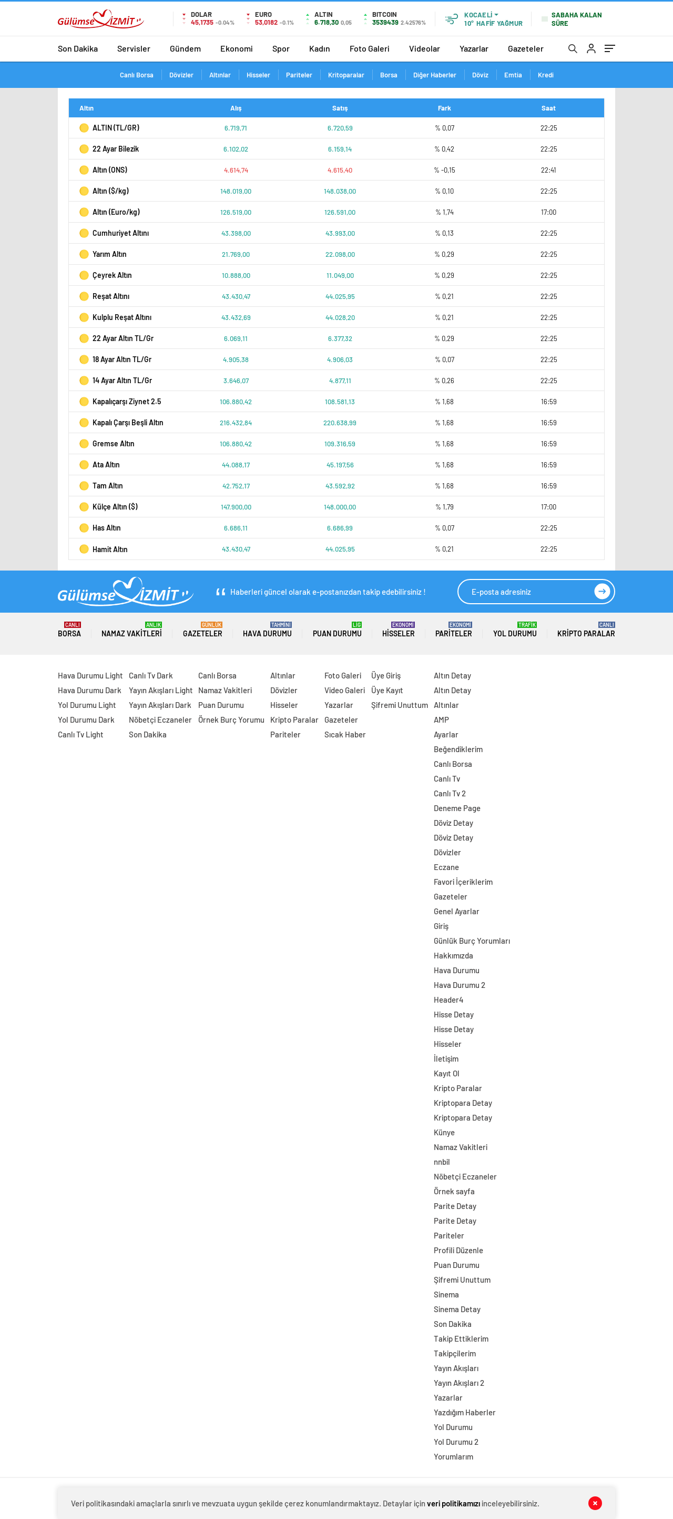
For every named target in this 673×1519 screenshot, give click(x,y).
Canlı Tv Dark (151, 675)
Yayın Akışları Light (161, 690)
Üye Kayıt (387, 690)
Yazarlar (474, 48)
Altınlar (220, 75)
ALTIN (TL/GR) (109, 128)
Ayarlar (446, 734)
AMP (441, 719)
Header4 (449, 999)
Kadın (319, 48)
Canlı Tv (447, 778)
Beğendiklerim (458, 749)
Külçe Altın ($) (108, 507)
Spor (281, 48)
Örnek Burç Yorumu (231, 719)
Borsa (388, 75)
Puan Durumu (337, 630)
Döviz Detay (453, 822)
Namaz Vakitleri (131, 630)
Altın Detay (452, 675)
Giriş (441, 926)
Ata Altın (99, 464)
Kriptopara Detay (463, 1102)
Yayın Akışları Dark (160, 704)
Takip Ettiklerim (461, 1338)
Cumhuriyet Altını (114, 233)
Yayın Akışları (456, 1368)
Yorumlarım (453, 1456)
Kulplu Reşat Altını (115, 317)
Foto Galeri (370, 48)
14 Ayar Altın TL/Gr (115, 380)
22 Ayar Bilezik (109, 149)
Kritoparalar (346, 75)
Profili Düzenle (458, 1250)
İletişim (446, 1058)
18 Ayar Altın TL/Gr (115, 359)
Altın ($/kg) (103, 191)
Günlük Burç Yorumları (472, 940)
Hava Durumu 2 (459, 985)
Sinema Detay (457, 1309)
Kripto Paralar (586, 630)
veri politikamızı (453, 1503)
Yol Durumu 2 (456, 1441)
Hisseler (258, 75)
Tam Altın (101, 486)
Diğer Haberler (434, 75)
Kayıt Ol (447, 1073)
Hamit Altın (103, 549)
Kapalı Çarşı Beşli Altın (121, 422)
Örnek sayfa (454, 1191)
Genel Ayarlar (457, 911)
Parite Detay (455, 1206)
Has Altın (100, 528)
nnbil (442, 1161)
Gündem (185, 48)
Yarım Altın (103, 254)
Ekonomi (236, 48)
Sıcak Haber (345, 734)
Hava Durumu (267, 630)
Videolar (424, 48)
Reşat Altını (104, 296)
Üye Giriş (386, 675)
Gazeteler (526, 48)
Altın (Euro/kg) (109, 212)
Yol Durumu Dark (86, 719)
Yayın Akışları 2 (459, 1382)
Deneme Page (457, 808)
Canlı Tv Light (81, 734)
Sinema (446, 1294)
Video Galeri (344, 690)
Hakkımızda (453, 955)
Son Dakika (78, 48)
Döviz (480, 75)
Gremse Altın (107, 443)
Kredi (546, 75)
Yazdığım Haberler (465, 1412)
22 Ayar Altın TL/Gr (116, 338)
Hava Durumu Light (90, 675)
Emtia (513, 75)
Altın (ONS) (103, 170)
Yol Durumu (515, 630)
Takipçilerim (455, 1353)
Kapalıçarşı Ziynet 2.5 (120, 401)
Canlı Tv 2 (450, 793)
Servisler (133, 48)
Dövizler (181, 75)
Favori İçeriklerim (463, 881)
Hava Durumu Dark (89, 690)
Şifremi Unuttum (399, 704)
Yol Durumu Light (87, 704)
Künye (444, 1132)
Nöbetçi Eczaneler (160, 719)
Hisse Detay (454, 1014)
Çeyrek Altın (105, 275)
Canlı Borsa (137, 75)
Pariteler (299, 75)
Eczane (446, 867)
